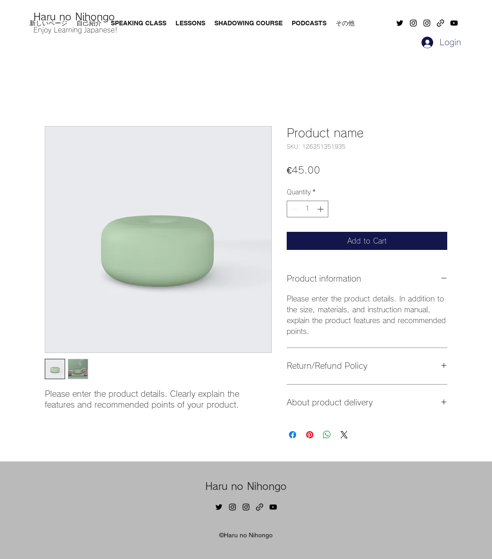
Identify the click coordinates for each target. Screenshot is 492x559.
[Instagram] (413, 23)
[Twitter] (399, 23)
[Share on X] (344, 434)
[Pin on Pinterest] (309, 434)
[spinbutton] (307, 209)
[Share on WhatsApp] (327, 434)
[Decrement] (293, 209)
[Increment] (321, 209)
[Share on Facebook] (292, 434)
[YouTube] (454, 23)
